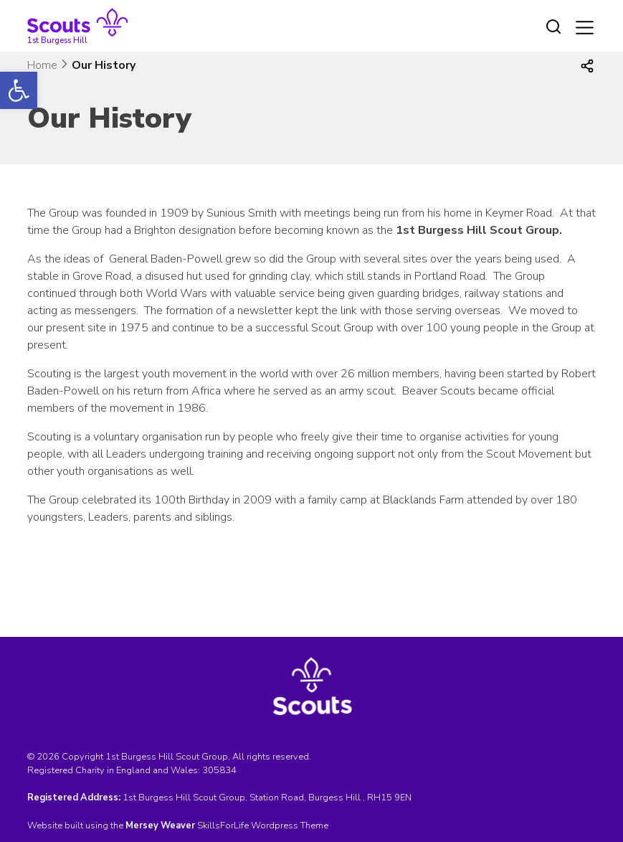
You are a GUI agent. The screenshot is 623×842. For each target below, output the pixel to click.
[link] (18, 90)
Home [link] (42, 65)
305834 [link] (219, 770)
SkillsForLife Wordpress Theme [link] (262, 825)
